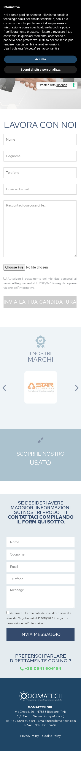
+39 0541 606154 (23, 721)
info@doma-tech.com (61, 721)
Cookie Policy (51, 736)
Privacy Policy (29, 736)
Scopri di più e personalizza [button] (40, 69)
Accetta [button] (40, 59)
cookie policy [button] (61, 27)
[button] (4, 388)
